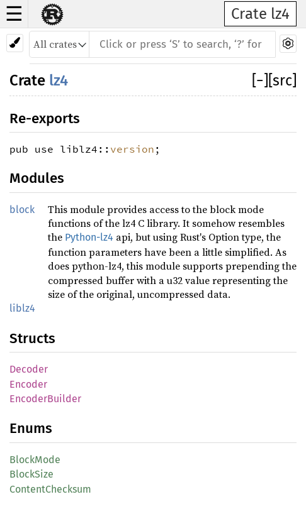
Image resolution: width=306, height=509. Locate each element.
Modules (36, 178)
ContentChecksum (50, 489)
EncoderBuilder (45, 399)
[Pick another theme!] (14, 43)
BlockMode (34, 460)
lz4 (58, 80)
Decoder (28, 369)
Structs (32, 338)
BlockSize (31, 474)
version (132, 149)
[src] (282, 80)
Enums (30, 428)
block (22, 210)
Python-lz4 (89, 237)
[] (260, 80)
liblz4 (22, 308)
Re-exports (44, 118)
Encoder (28, 384)
